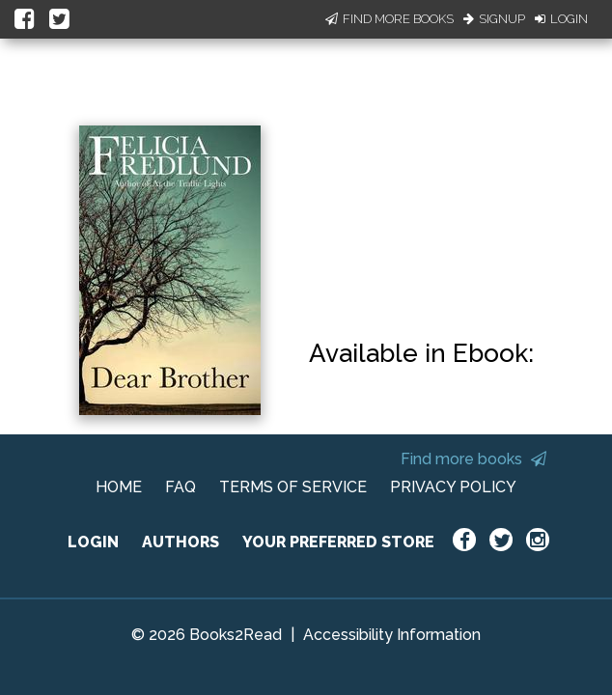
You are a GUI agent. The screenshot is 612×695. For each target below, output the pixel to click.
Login (561, 19)
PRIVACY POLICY (453, 487)
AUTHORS (180, 542)
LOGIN (93, 542)
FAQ (180, 487)
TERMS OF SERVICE (293, 487)
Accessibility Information (392, 635)
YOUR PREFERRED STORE (338, 542)
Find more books (473, 459)
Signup (494, 19)
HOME (119, 487)
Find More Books (389, 19)
